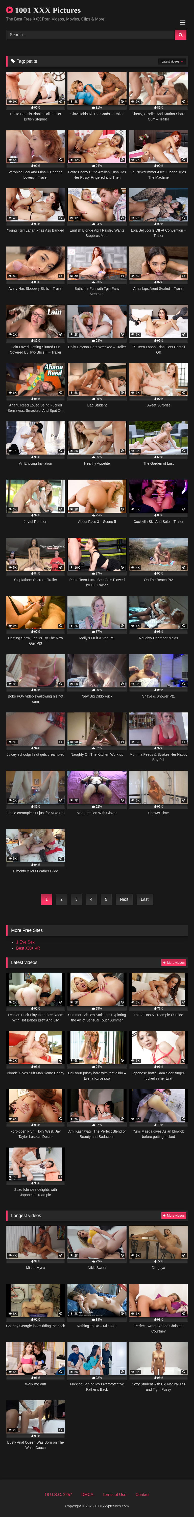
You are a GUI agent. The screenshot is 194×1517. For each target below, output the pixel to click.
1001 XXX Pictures (43, 10)
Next (124, 899)
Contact (142, 1494)
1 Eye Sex (25, 942)
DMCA (87, 1494)
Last (145, 899)
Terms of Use (114, 1494)
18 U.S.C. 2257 (58, 1494)
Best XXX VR (28, 948)
